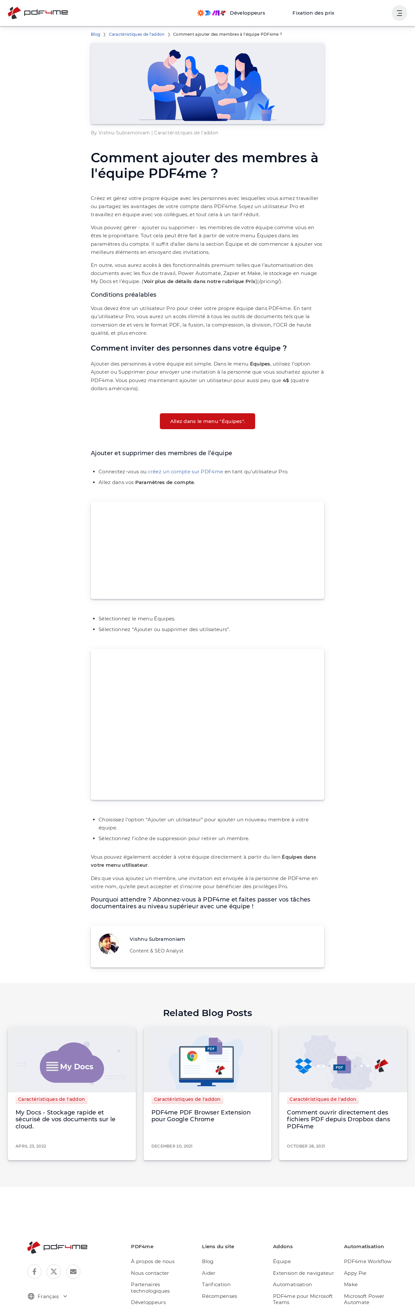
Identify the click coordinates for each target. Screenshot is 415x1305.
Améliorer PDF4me (229, 1276)
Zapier (353, 1287)
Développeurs (154, 1271)
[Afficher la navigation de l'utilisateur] (399, 13)
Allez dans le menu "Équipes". (208, 405)
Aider (214, 1241)
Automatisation (293, 1253)
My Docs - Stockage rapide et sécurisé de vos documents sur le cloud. (71, 1092)
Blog (95, 34)
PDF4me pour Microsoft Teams (303, 1268)
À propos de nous (158, 1230)
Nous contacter (156, 1241)
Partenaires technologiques (156, 1256)
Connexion (372, 13)
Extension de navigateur (304, 1241)
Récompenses (224, 1264)
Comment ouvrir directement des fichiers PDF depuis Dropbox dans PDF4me (341, 1092)
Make (352, 1253)
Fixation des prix (319, 13)
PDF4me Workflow (367, 1230)
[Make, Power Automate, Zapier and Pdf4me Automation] (241, 13)
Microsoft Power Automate (375, 1264)
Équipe (285, 1230)
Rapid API (357, 1276)
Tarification (220, 1253)
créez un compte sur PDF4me (177, 455)
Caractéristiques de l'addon (132, 34)
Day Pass (219, 1287)
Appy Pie (356, 1241)
